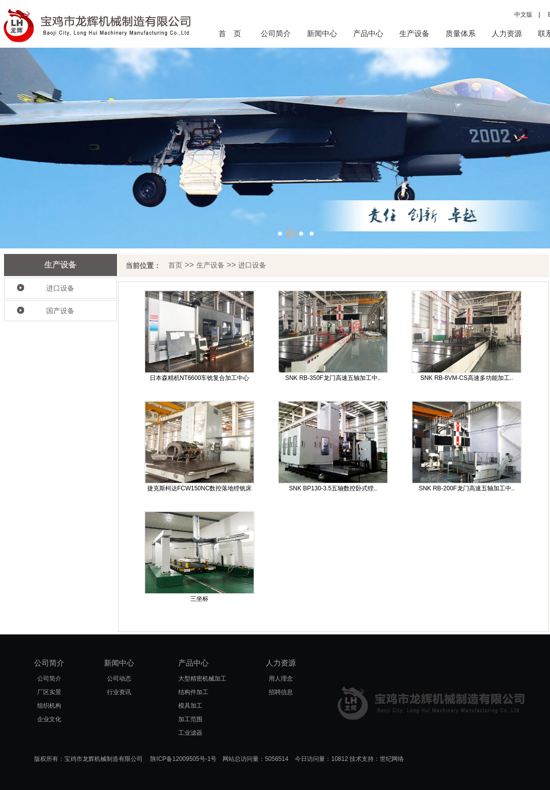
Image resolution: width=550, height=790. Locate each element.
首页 (175, 265)
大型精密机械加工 (202, 678)
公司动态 (119, 678)
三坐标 (199, 598)
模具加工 (190, 705)
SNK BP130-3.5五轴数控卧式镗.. (333, 488)
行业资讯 (119, 692)
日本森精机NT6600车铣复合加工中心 (200, 377)
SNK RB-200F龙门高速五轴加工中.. (467, 488)
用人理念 (281, 678)
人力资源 (507, 33)
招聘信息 (281, 692)
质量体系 (461, 33)
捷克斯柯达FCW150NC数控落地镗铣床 (199, 488)
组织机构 (49, 705)
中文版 (523, 14)
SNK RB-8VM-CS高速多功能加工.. (466, 377)
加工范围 (190, 719)
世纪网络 (392, 758)
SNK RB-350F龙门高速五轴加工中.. (333, 377)
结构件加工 (193, 692)
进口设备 (60, 288)
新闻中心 (322, 33)
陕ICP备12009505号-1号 (183, 758)
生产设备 (414, 33)
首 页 (229, 33)
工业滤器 (190, 732)
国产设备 (60, 311)
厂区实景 (49, 692)
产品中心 (368, 33)
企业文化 (49, 719)
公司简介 (276, 33)
